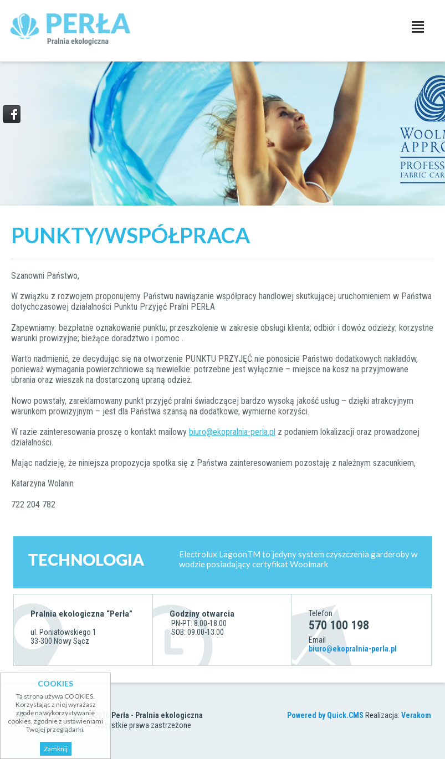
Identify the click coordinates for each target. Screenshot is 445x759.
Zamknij (56, 749)
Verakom (416, 715)
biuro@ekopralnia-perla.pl (232, 432)
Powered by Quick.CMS (325, 715)
